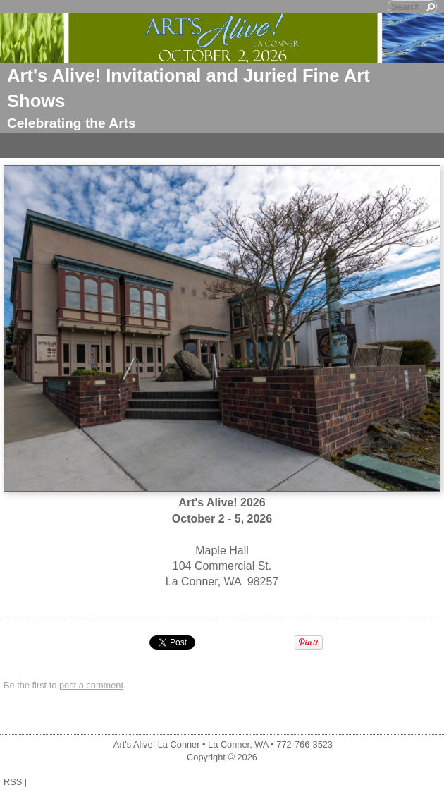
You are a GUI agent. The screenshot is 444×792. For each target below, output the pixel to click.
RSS (13, 781)
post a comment (91, 685)
